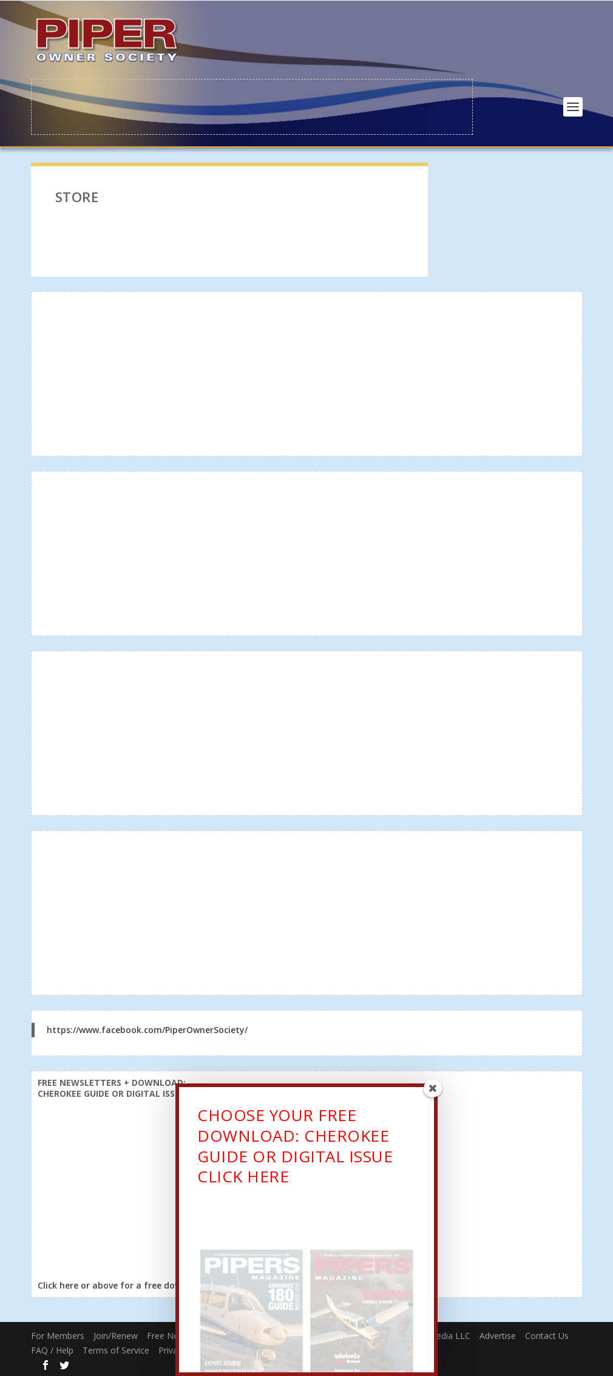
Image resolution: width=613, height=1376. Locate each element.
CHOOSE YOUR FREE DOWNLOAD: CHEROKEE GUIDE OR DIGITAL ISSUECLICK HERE (295, 1151)
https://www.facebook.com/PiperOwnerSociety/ (147, 1028)
